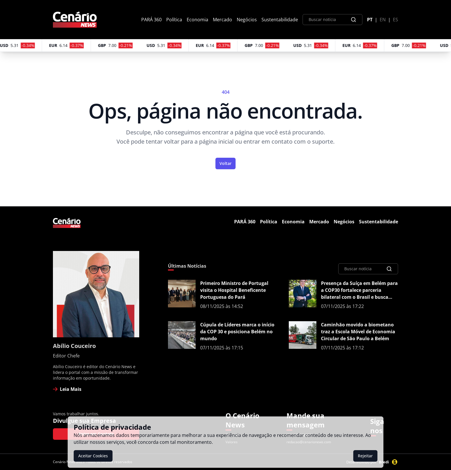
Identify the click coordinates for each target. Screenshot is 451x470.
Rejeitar (365, 455)
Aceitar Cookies (93, 455)
